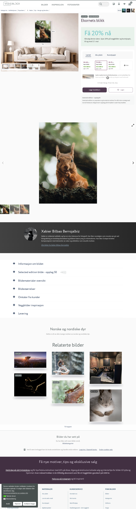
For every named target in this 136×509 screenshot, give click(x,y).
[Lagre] (121, 89)
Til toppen (68, 427)
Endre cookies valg (106, 450)
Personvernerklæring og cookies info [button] (15, 493)
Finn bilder (110, 489)
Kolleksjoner (13, 10)
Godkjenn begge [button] (29, 504)
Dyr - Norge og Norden (41, 10)
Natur (31, 10)
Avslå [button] (8, 504)
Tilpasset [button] (18, 504)
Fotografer (73, 4)
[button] (4, 496)
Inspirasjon (58, 4)
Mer (126, 65)
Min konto (73, 498)
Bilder (44, 4)
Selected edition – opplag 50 (91, 98)
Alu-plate (45, 494)
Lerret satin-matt (47, 498)
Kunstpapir (45, 503)
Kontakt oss (73, 494)
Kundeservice (76, 489)
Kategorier (4, 10)
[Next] (133, 163)
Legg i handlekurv (94, 90)
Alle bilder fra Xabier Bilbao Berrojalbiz (55, 245)
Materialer (47, 489)
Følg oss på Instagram (61, 478)
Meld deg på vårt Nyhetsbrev (18, 470)
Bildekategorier (68, 443)
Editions (108, 503)
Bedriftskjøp (74, 503)
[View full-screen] (133, 125)
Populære (21, 10)
